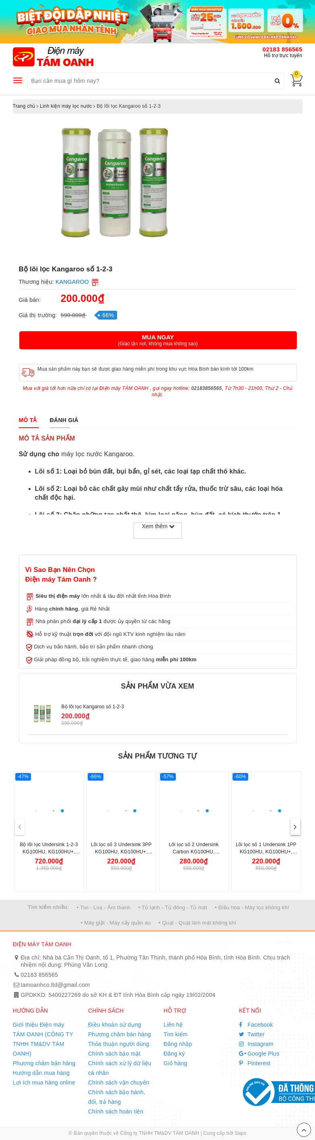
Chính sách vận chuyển (118, 1082)
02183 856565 (283, 49)
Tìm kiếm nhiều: (48, 907)
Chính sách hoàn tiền (116, 1111)
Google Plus (259, 1053)
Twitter (252, 1034)
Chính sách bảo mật (114, 1053)
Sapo (240, 1133)
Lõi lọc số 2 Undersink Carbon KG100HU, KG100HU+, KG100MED (193, 852)
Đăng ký (174, 1053)
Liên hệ (173, 1024)
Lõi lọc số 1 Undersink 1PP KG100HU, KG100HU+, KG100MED (266, 852)
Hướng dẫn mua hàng (41, 1073)
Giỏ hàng (175, 1063)
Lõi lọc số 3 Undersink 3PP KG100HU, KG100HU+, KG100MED (121, 852)
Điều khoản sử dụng (114, 1024)
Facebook (256, 1024)
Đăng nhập (178, 1044)
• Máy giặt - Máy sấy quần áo (116, 923)
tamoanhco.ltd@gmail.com (55, 985)
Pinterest (255, 1063)
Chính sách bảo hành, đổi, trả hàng (116, 1097)
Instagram (256, 1044)
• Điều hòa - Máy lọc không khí (252, 907)
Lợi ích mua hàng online (44, 1082)
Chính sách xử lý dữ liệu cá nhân (119, 1068)
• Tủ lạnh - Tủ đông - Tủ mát (172, 907)
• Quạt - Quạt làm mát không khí (197, 923)
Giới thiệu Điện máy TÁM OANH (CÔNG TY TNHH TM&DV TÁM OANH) (43, 1039)
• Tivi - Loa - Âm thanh (104, 907)
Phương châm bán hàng (44, 1063)
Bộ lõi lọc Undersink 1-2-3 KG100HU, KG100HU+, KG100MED (49, 852)
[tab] (28, 420)
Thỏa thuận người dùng (118, 1044)
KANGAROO (72, 282)
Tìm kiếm (176, 1034)
